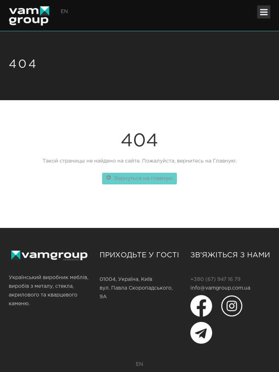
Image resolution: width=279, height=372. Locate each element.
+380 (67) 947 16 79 (215, 279)
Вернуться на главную (139, 178)
